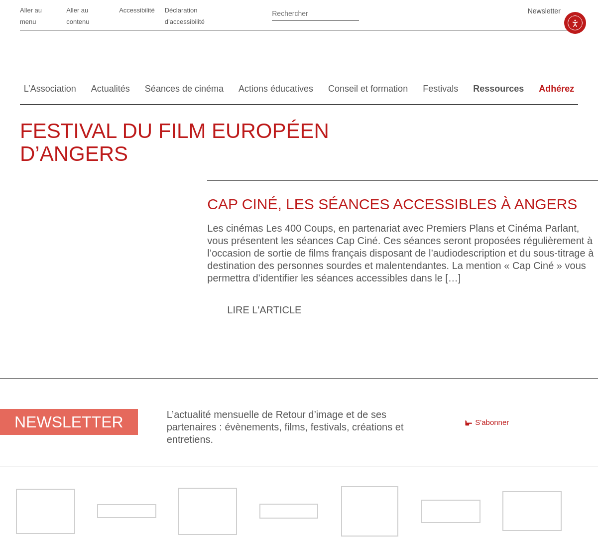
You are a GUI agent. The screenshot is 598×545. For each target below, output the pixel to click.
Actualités (110, 89)
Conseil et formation (368, 89)
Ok (372, 15)
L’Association (50, 89)
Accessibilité (137, 10)
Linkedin (443, 10)
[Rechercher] (315, 12)
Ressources (498, 89)
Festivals (440, 89)
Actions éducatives (276, 89)
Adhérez (556, 89)
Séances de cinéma (184, 89)
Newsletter (544, 11)
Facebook (418, 10)
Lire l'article (264, 309)
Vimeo (468, 10)
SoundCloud (492, 10)
